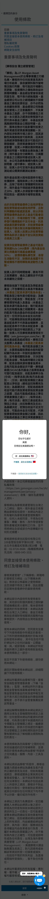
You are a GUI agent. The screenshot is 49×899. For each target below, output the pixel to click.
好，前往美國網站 (24, 456)
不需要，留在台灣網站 (25, 462)
